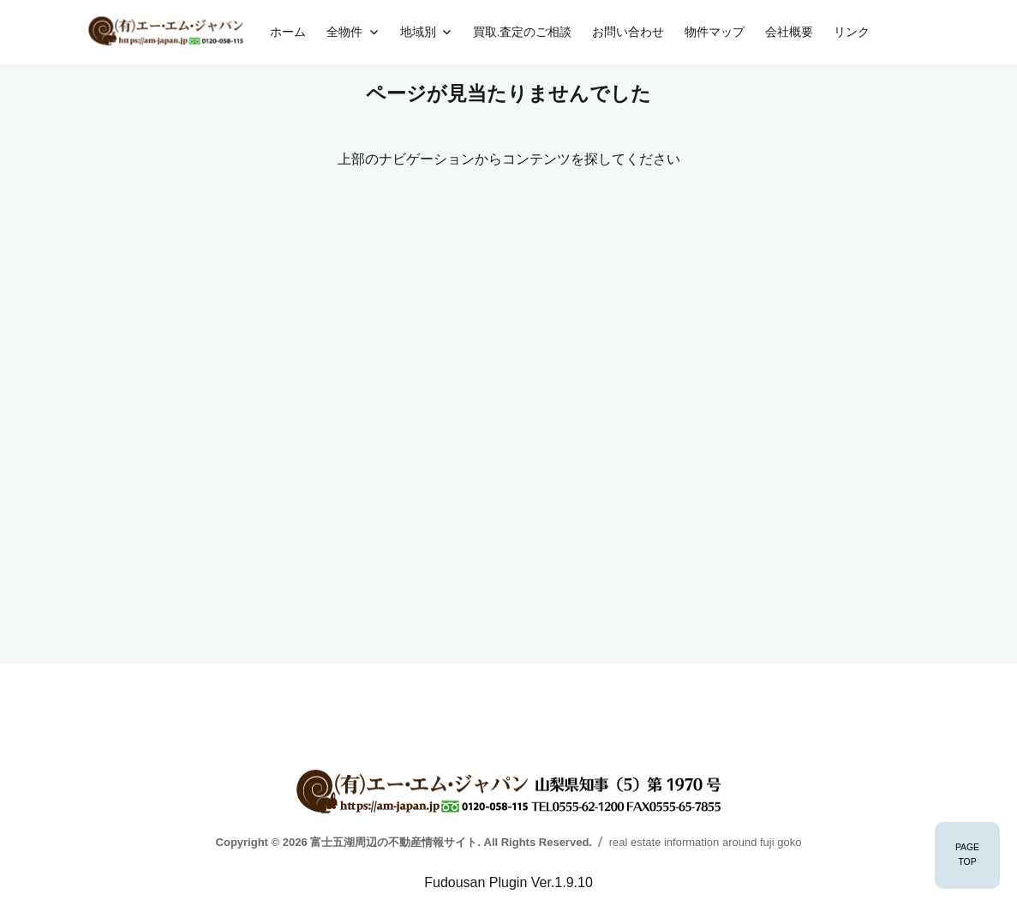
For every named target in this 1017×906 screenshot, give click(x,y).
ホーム (288, 31)
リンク (852, 31)
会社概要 (789, 31)
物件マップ (715, 31)
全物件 (344, 31)
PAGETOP (967, 855)
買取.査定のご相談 (522, 31)
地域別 (418, 31)
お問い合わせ (628, 31)
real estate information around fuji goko (705, 842)
